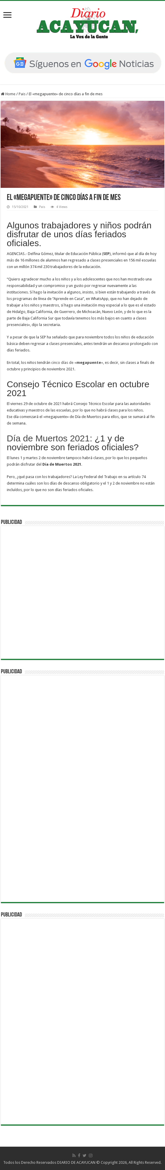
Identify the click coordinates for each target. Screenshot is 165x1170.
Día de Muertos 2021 (48, 438)
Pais (22, 94)
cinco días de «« (77, 362)
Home (8, 94)
